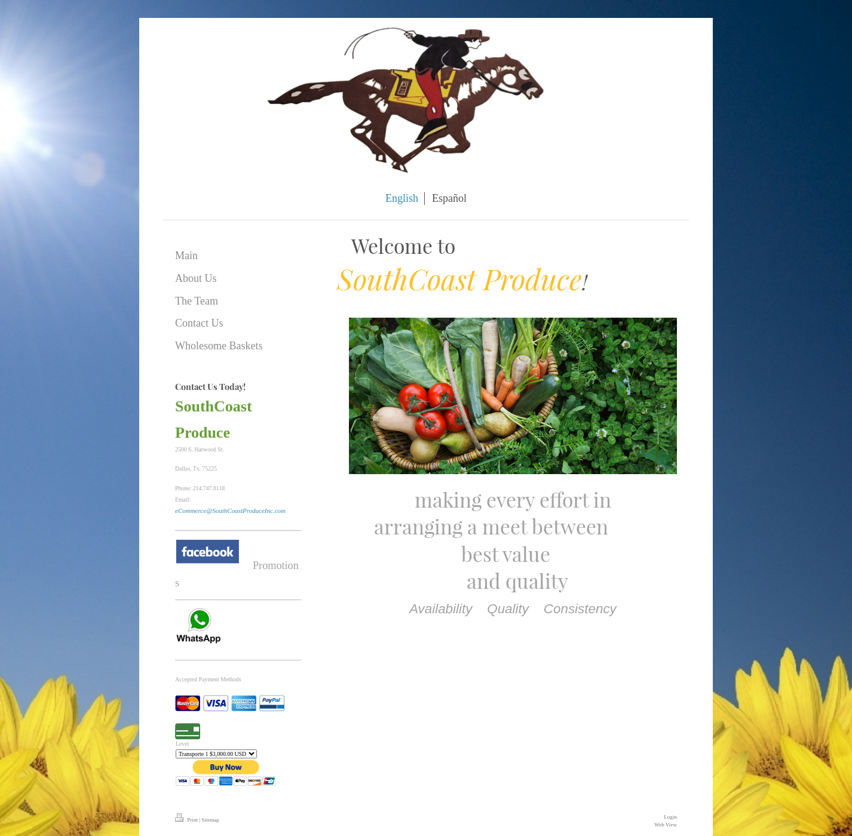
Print (187, 820)
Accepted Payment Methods (208, 679)
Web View (665, 825)
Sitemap (210, 820)
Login (670, 817)
